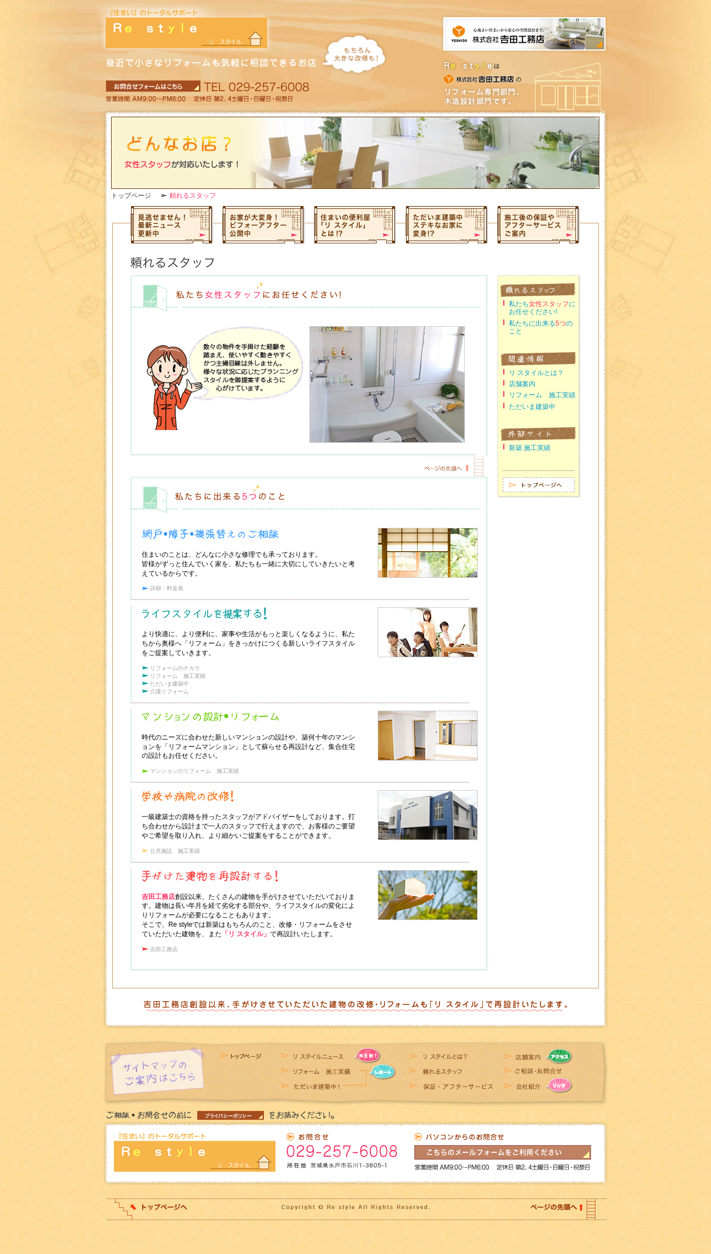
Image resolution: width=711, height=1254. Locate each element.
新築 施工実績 (529, 448)
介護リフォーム (169, 691)
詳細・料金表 (166, 588)
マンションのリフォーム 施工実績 (194, 771)
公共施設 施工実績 (175, 851)
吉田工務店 (164, 949)
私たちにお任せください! (542, 308)
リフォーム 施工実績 (178, 676)
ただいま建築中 (169, 684)
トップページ (131, 195)
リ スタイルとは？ (536, 373)
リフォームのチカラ (175, 668)
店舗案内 (522, 384)
